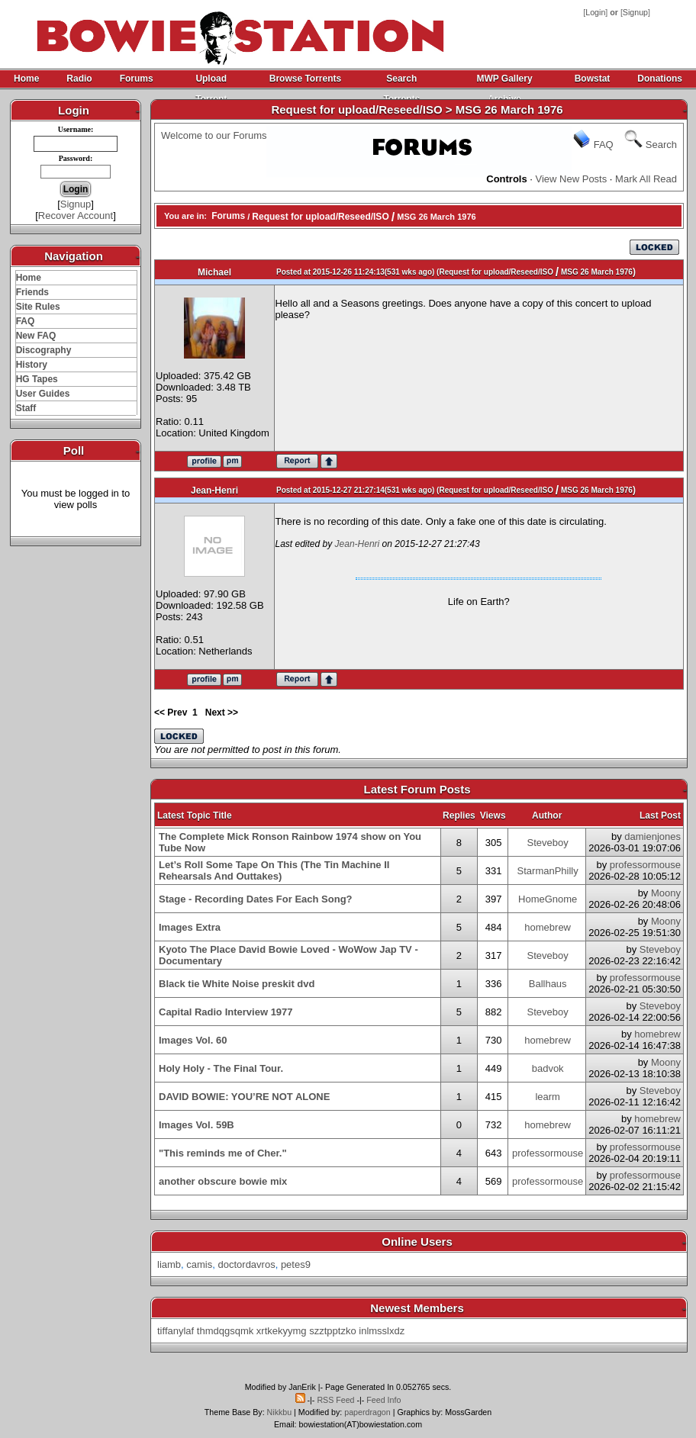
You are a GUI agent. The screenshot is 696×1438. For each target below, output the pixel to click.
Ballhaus (548, 983)
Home (26, 78)
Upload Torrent (211, 81)
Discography (44, 350)
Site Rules (38, 306)
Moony (666, 893)
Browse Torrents (305, 78)
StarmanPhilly (547, 871)
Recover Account (75, 215)
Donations (659, 78)
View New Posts (571, 179)
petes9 (296, 1264)
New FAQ (36, 335)
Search (661, 144)
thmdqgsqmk (225, 1331)
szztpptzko (332, 1331)
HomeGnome (547, 899)
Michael (214, 272)
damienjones (652, 836)
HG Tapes (37, 379)
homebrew (547, 927)
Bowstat (593, 78)
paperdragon (367, 1412)
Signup (635, 12)
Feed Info (383, 1399)
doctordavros (247, 1264)
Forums (136, 78)
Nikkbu (279, 1412)
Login (595, 12)
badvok (548, 1068)
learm (547, 1096)
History (31, 364)
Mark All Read (646, 179)
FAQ (25, 321)
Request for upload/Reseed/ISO (320, 216)
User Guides (43, 393)
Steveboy (548, 842)
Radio (79, 78)
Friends (32, 292)
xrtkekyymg (281, 1331)
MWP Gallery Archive (504, 81)
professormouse (645, 864)
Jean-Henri (214, 490)
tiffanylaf (175, 1331)
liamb (169, 1264)
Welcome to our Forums (213, 135)
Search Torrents (401, 81)
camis (199, 1264)
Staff (26, 408)
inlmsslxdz (381, 1331)
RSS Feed (335, 1399)
